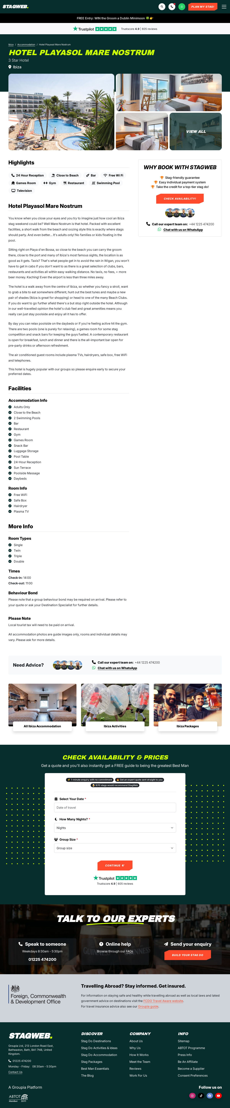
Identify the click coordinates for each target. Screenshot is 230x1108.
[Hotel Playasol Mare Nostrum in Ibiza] (61, 112)
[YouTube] (218, 1095)
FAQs (129, 951)
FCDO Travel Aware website (163, 1001)
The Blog (87, 1075)
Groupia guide (148, 1006)
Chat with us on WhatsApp (180, 230)
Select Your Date (70, 799)
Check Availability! (180, 198)
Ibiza (11, 44)
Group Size (66, 839)
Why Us (135, 1048)
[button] (171, 6)
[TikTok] (201, 1095)
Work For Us (138, 1075)
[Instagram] (192, 1095)
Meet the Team (139, 1062)
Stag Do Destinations (96, 1041)
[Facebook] (210, 1095)
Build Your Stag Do (187, 955)
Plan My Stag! (202, 6)
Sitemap (183, 1041)
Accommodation (26, 44)
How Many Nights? (72, 819)
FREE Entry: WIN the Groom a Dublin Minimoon (115, 18)
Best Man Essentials (95, 1068)
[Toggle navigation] (224, 6)
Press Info (185, 1055)
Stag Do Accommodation (99, 1055)
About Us (136, 1041)
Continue (115, 865)
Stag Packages (91, 1062)
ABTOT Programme (191, 1048)
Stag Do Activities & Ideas (99, 1048)
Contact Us (15, 1072)
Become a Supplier (191, 1068)
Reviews (135, 1068)
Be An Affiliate (188, 1062)
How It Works (139, 1055)
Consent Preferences (193, 1075)
